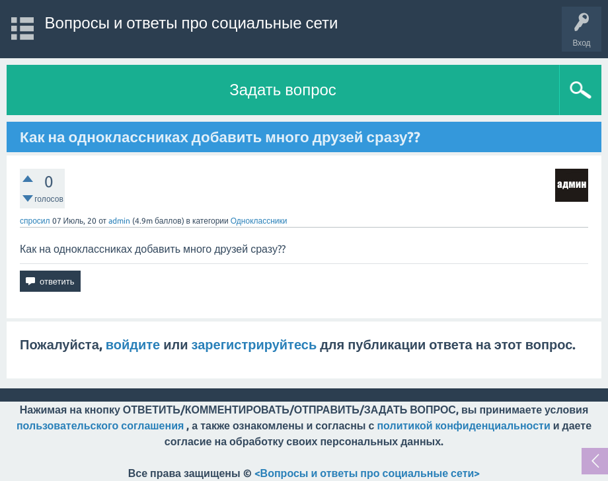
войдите (133, 344)
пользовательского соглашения (100, 425)
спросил (35, 220)
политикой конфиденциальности (463, 425)
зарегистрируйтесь (254, 344)
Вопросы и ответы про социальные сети (191, 23)
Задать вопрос (282, 90)
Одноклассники (259, 220)
